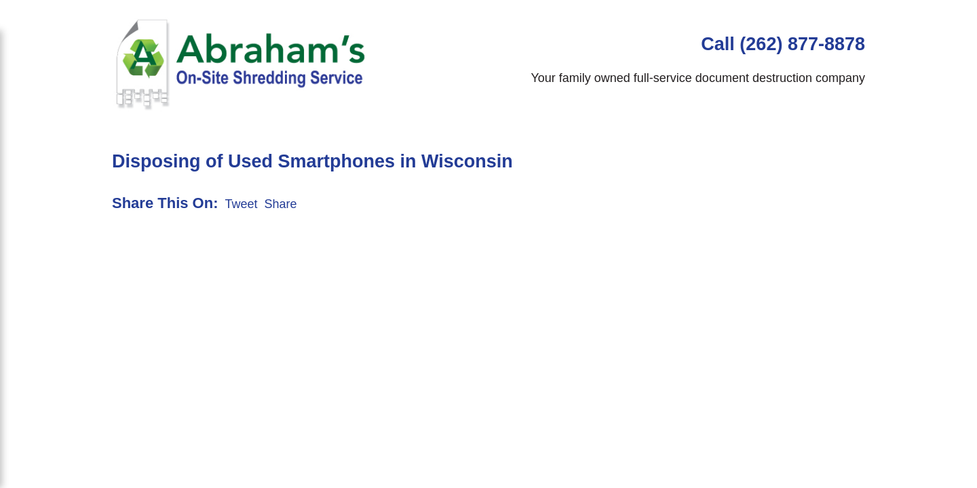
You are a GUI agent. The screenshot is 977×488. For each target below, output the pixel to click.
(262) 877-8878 (802, 44)
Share (281, 204)
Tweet (241, 204)
